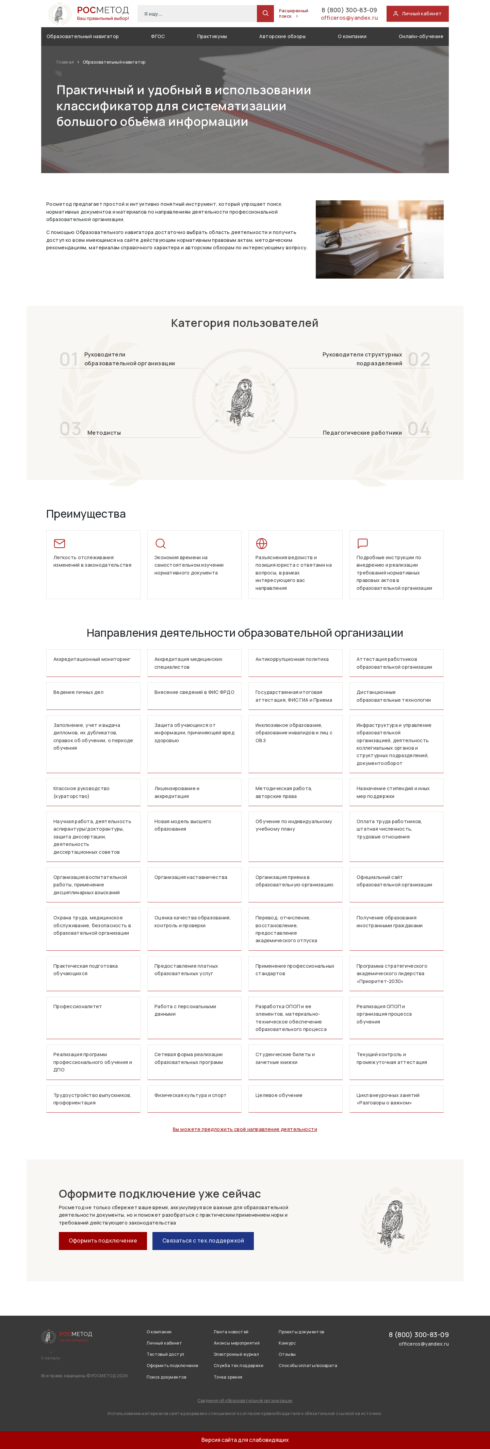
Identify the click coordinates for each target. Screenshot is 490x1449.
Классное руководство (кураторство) (81, 792)
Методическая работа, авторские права (284, 792)
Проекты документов (301, 1332)
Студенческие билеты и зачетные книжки (285, 1058)
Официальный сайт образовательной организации (394, 881)
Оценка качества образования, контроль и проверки (192, 921)
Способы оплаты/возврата (308, 1365)
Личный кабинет (164, 1343)
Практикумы (212, 36)
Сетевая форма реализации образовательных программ (188, 1058)
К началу (50, 1358)
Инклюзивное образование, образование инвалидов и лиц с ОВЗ (294, 733)
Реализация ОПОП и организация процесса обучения (384, 1014)
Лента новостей (231, 1332)
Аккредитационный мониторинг (92, 659)
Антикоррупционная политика (292, 659)
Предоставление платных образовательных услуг (186, 970)
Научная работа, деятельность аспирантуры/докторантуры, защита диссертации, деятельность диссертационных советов (92, 836)
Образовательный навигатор (83, 36)
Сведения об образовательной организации (244, 1400)
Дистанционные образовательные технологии (394, 696)
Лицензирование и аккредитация (176, 792)
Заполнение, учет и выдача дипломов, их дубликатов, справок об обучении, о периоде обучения (93, 736)
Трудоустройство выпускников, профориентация (92, 1099)
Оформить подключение (103, 1240)
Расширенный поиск (271, 13)
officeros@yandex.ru (344, 19)
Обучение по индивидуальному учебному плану (294, 825)
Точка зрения (228, 1377)
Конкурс (287, 1343)
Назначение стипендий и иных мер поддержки (393, 792)
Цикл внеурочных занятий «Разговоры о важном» (388, 1099)
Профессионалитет (77, 1006)
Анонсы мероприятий (237, 1343)
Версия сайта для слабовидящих (245, 1440)
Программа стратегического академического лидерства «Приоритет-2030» (392, 973)
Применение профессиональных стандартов (295, 970)
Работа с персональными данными (185, 1010)
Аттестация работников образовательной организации (394, 663)
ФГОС (158, 36)
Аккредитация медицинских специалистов (188, 663)
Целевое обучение (279, 1095)
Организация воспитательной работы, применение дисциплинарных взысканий (90, 885)
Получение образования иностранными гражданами (390, 921)
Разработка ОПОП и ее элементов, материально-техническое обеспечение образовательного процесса (291, 1017)
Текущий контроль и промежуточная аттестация (392, 1058)
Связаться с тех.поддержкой (203, 1240)
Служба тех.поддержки (238, 1365)
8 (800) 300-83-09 (335, 9)
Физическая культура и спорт (190, 1095)
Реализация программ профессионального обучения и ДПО (92, 1062)
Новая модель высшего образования (183, 825)
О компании (352, 36)
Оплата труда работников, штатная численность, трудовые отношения (390, 829)
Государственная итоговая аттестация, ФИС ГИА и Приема (294, 696)
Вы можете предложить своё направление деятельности (245, 1129)
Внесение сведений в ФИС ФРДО (194, 692)
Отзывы (287, 1354)
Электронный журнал (236, 1354)
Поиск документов (166, 1377)
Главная (65, 62)
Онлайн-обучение (421, 36)
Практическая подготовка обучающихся (85, 970)
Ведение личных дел (78, 692)
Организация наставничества (190, 877)
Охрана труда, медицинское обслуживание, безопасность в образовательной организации (92, 925)
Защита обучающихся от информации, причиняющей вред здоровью (194, 733)
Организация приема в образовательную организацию (295, 881)
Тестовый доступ (165, 1354)
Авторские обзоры (282, 36)
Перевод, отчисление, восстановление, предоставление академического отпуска (286, 929)
